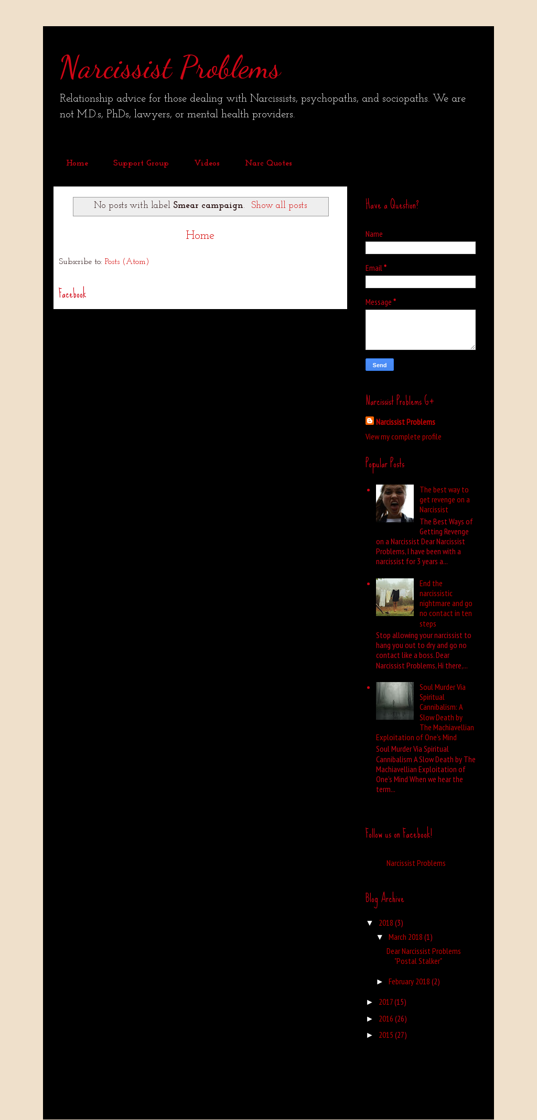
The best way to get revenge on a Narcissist (445, 499)
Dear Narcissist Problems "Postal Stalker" (423, 956)
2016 (387, 1018)
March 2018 (406, 936)
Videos (207, 163)
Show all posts (279, 205)
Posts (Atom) (127, 262)
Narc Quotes (268, 163)
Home (77, 163)
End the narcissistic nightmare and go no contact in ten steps (446, 603)
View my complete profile (404, 436)
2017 (386, 1001)
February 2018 (410, 981)
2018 (387, 922)
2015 (387, 1034)
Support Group (141, 163)
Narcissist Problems (170, 67)
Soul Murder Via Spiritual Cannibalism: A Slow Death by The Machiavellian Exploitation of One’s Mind (425, 712)
